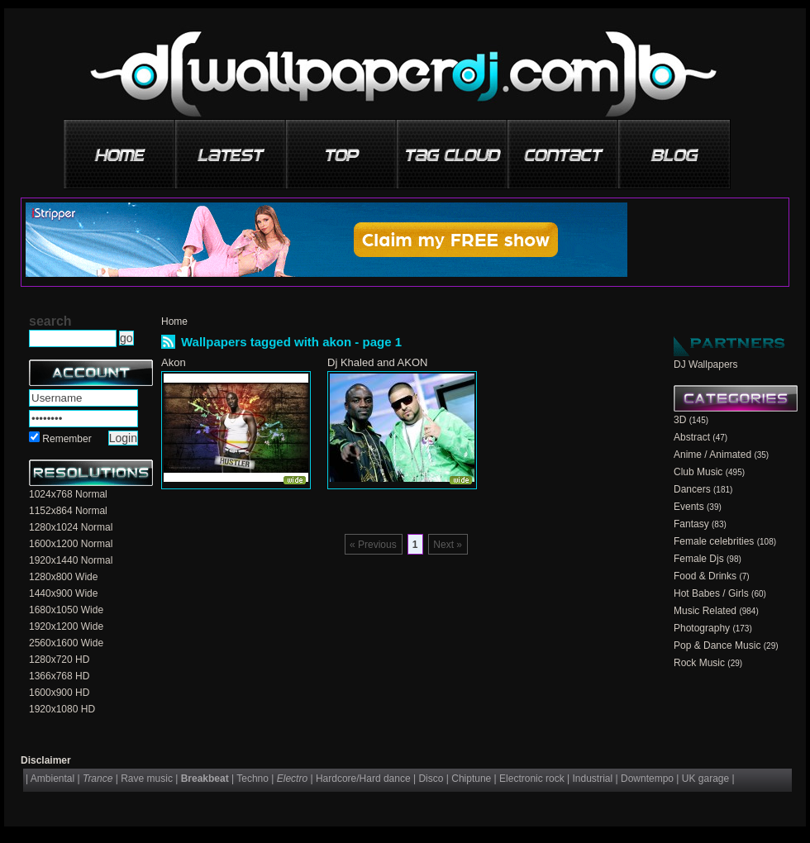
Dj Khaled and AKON (377, 362)
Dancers (692, 489)
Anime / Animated (712, 454)
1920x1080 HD (62, 709)
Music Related (705, 611)
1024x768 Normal (68, 494)
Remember (66, 439)
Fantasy (691, 524)
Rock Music (699, 663)
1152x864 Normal (68, 511)
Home (174, 321)
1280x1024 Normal (70, 527)
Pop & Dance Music (717, 645)
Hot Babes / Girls (711, 593)
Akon (173, 362)
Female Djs (699, 558)
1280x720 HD (59, 659)
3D (680, 420)
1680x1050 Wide (66, 610)
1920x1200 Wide (66, 626)
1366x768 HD (59, 676)
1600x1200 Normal (70, 544)
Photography (702, 628)
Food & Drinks (705, 576)
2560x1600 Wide (66, 643)
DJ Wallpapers (706, 364)
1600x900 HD (59, 692)
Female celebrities (714, 541)
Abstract (692, 437)
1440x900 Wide (63, 593)
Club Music (698, 472)
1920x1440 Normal (70, 560)
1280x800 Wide (63, 577)
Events (689, 506)
